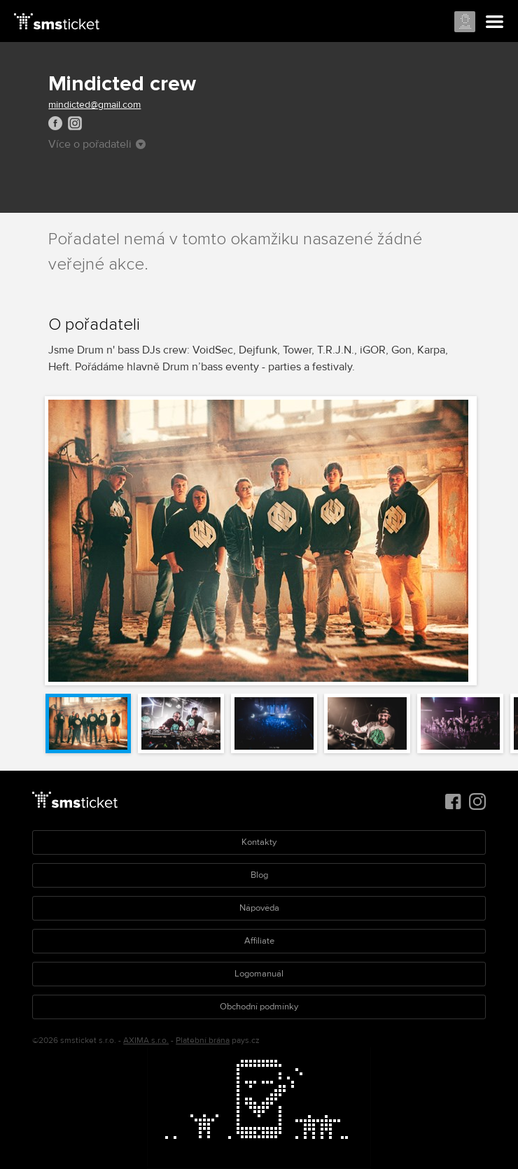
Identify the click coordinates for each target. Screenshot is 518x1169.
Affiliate (259, 940)
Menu (495, 22)
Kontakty (258, 842)
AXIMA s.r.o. (146, 1040)
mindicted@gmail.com (94, 105)
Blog (259, 875)
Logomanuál (259, 973)
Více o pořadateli (97, 144)
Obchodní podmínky (259, 1006)
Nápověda (259, 907)
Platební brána (203, 1040)
